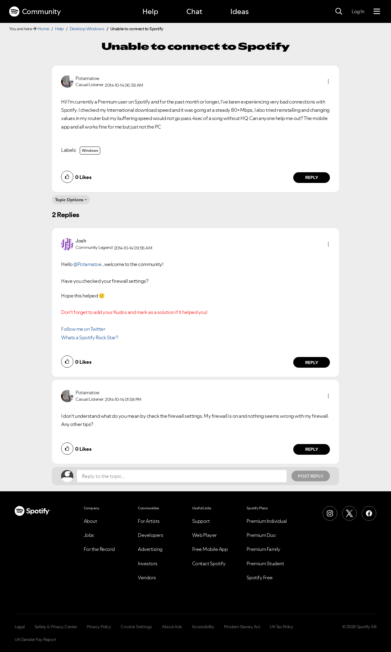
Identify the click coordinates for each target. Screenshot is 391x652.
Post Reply (310, 476)
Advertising (150, 549)
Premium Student (265, 563)
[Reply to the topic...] (182, 476)
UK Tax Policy (281, 626)
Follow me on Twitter (83, 329)
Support (201, 521)
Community (34, 11)
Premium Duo (261, 535)
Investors (148, 563)
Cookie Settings (136, 626)
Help (150, 11)
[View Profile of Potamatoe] (87, 78)
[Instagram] (330, 513)
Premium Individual (267, 521)
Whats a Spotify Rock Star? (89, 337)
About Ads (172, 626)
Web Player (204, 535)
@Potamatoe (87, 264)
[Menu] (377, 11)
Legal (20, 626)
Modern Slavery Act (242, 626)
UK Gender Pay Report (35, 639)
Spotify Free (260, 577)
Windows (90, 150)
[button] (328, 81)
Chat (194, 11)
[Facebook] (369, 513)
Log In (358, 11)
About (90, 521)
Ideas (239, 11)
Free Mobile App (210, 549)
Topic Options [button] (69, 200)
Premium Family (263, 549)
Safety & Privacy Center (56, 626)
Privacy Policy (99, 626)
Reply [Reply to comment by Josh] (311, 362)
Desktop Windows (87, 29)
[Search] (339, 12)
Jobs (89, 535)
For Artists (149, 521)
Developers (150, 535)
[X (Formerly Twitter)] (349, 513)
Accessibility (203, 626)
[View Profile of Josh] (80, 240)
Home (43, 29)
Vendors (147, 577)
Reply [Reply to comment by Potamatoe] (311, 177)
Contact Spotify (209, 563)
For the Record (99, 549)
